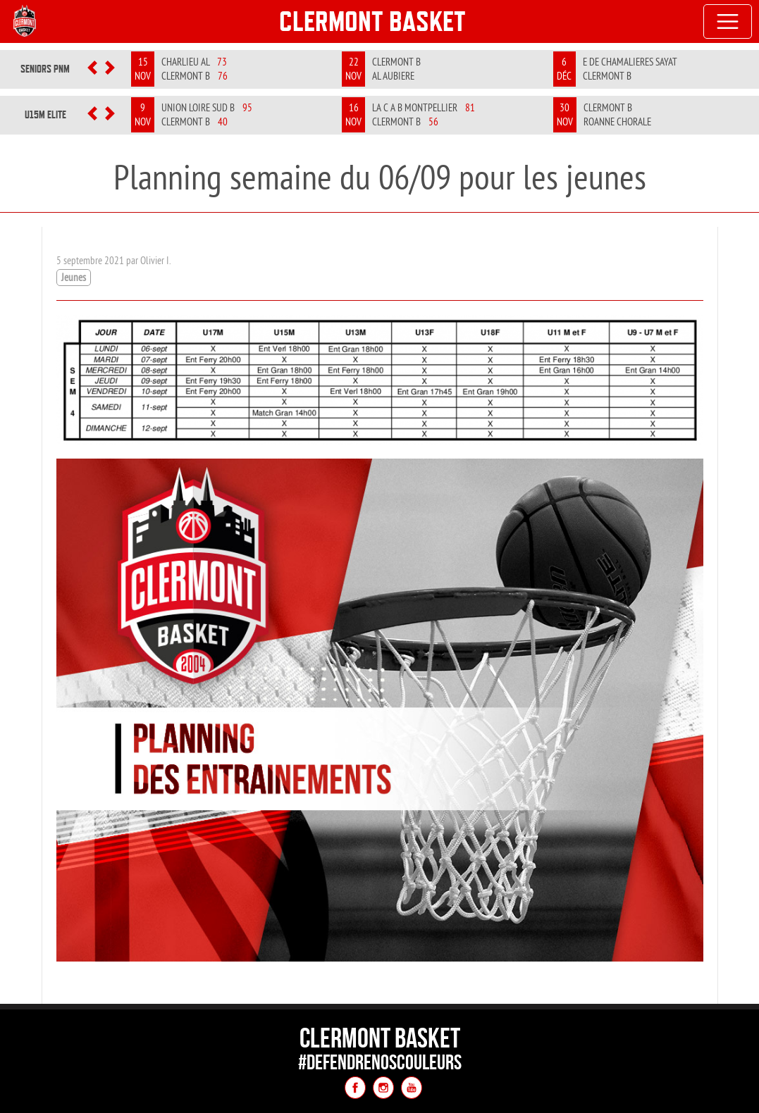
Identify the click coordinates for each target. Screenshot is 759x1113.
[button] (92, 69)
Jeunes (73, 277)
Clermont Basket (372, 21)
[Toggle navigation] (728, 21)
